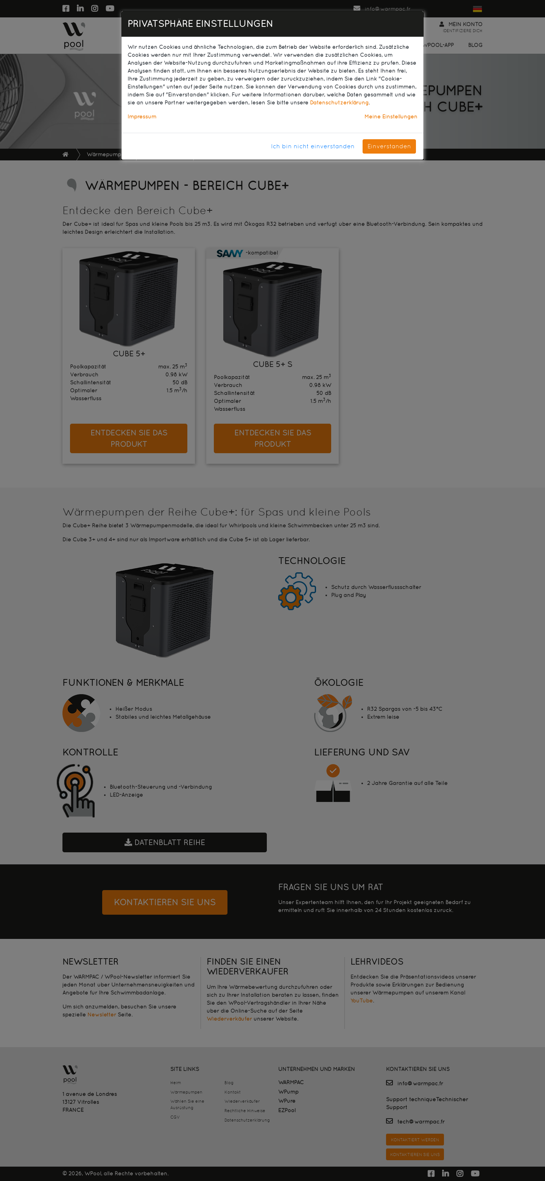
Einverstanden (389, 146)
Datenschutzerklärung (339, 102)
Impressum (142, 116)
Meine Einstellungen (390, 116)
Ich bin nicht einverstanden (313, 146)
